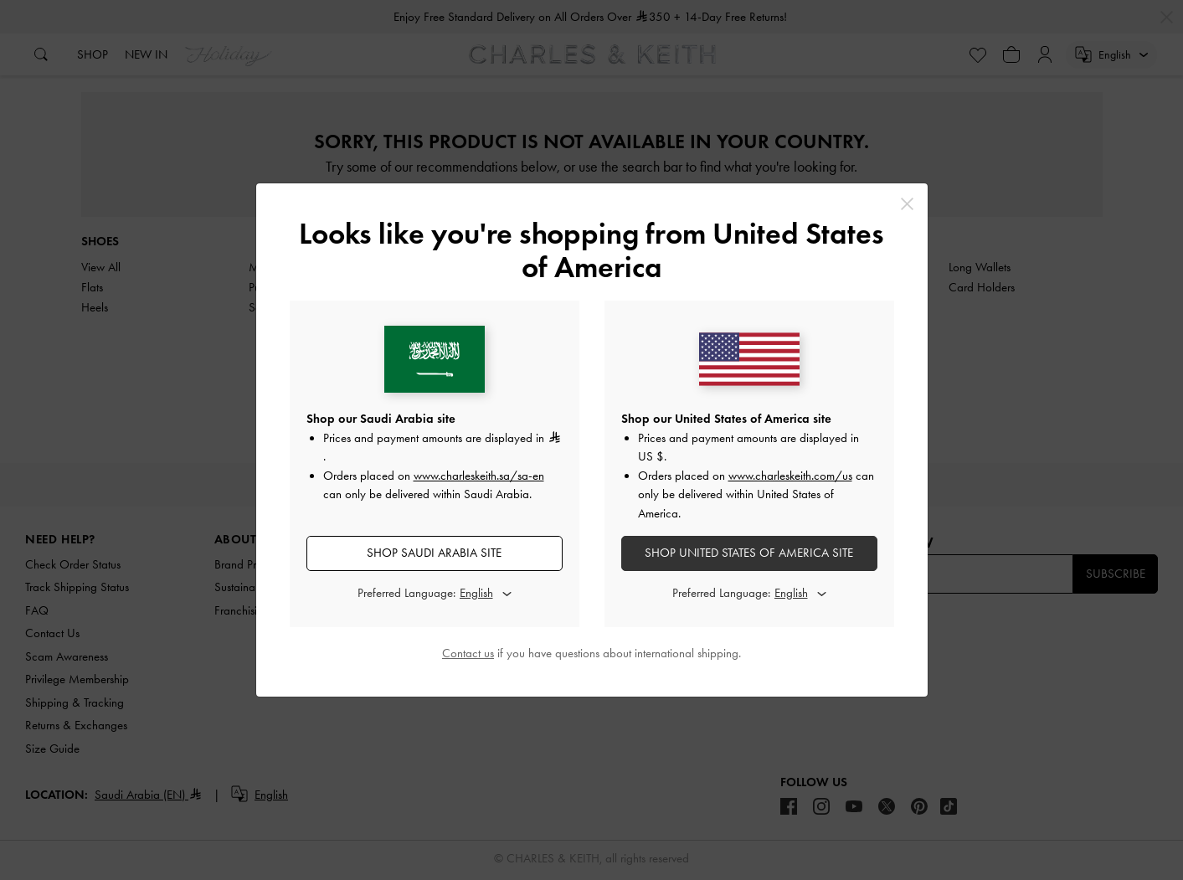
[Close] (907, 204)
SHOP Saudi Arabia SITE (434, 552)
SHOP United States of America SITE (749, 552)
